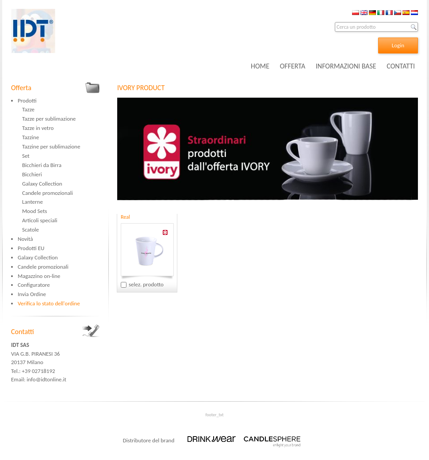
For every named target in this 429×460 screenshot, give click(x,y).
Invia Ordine (32, 294)
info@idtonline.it (46, 379)
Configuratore (34, 284)
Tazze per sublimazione (49, 118)
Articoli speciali (39, 220)
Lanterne (32, 201)
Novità (25, 239)
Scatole (30, 229)
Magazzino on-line (39, 276)
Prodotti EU (31, 248)
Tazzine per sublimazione (51, 146)
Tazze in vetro (38, 128)
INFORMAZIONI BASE (346, 66)
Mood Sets (34, 211)
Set (26, 155)
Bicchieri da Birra (41, 165)
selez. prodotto (146, 284)
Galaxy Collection (42, 183)
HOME (260, 66)
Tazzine (30, 137)
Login (398, 45)
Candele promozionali (47, 193)
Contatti (22, 331)
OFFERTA (292, 66)
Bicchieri (32, 174)
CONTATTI (401, 66)
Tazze (28, 109)
